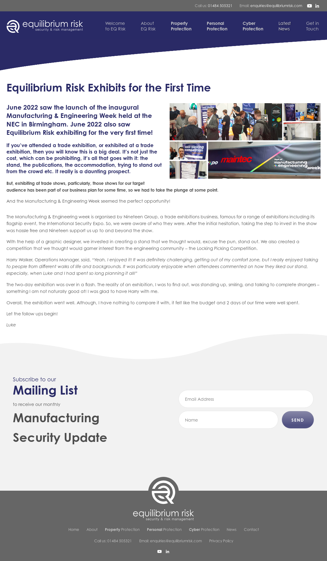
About (92, 529)
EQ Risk (148, 26)
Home (73, 529)
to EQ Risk (115, 26)
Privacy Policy (221, 541)
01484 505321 (220, 5)
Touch (312, 26)
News (285, 26)
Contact (251, 529)
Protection (122, 529)
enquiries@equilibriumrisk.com (276, 5)
